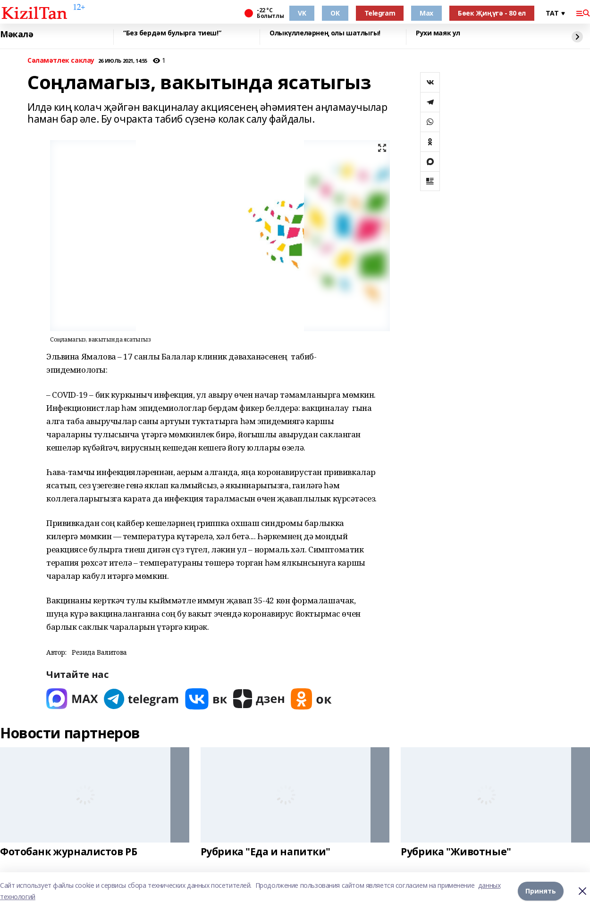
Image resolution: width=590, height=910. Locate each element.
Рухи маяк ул (438, 33)
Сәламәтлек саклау (60, 61)
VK (302, 12)
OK (334, 12)
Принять (540, 890)
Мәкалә (16, 34)
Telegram (380, 12)
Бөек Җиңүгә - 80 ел (492, 12)
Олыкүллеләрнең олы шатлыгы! (325, 33)
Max (426, 12)
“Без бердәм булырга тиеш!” (172, 33)
